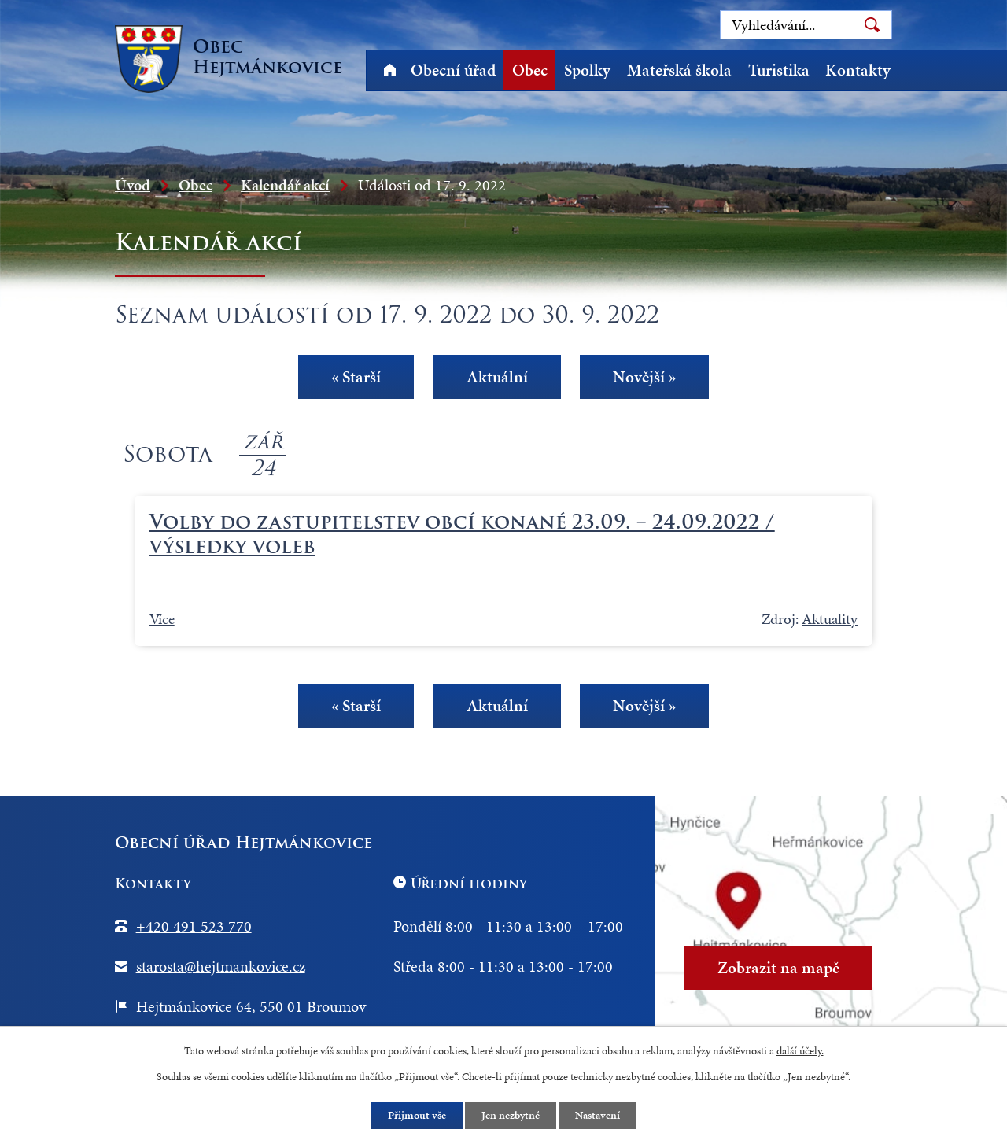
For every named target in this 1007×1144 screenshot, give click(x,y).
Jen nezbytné (510, 1115)
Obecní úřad (453, 70)
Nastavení (597, 1115)
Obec (530, 70)
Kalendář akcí (285, 185)
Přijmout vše (417, 1115)
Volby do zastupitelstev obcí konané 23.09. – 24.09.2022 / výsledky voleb (462, 534)
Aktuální (497, 376)
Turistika (779, 70)
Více (162, 618)
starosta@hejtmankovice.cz (220, 966)
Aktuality (830, 618)
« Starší (356, 376)
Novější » (644, 376)
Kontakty (858, 70)
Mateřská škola (679, 70)
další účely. (800, 1050)
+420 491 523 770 (194, 926)
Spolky (587, 70)
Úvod (389, 70)
